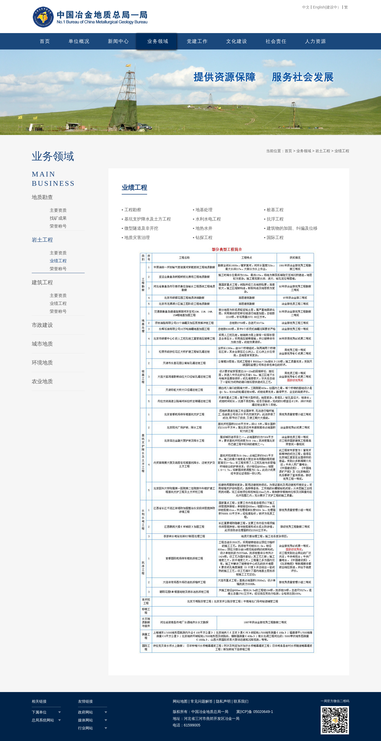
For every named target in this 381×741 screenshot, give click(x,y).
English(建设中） (327, 7)
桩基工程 (275, 209)
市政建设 (42, 325)
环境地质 (42, 362)
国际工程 (275, 237)
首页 (45, 41)
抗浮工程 (275, 219)
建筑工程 (42, 282)
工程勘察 (132, 209)
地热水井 (204, 228)
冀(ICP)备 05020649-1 (254, 712)
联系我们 (241, 701)
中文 (306, 7)
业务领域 (158, 41)
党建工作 (197, 41)
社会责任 (276, 41)
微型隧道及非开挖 (141, 228)
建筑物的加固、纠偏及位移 (292, 228)
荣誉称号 (58, 226)
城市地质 (42, 344)
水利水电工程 (208, 219)
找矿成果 (58, 218)
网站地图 (180, 701)
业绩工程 (58, 261)
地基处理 (204, 209)
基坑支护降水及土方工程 (147, 219)
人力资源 (315, 41)
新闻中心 (118, 41)
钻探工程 (204, 237)
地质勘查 (42, 197)
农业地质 (42, 381)
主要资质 (58, 210)
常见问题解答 (201, 701)
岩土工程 (42, 240)
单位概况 (79, 41)
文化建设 (236, 41)
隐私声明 (223, 701)
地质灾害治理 (137, 237)
